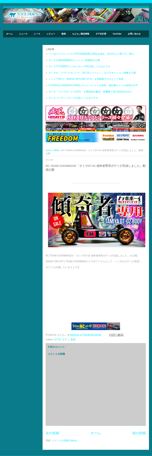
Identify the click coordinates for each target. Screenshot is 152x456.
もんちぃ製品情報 (80, 34)
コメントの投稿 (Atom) (64, 440)
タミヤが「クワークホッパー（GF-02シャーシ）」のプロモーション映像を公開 (92, 72)
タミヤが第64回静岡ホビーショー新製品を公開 (74, 60)
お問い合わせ (134, 34)
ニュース (23, 34)
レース (37, 34)
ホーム (9, 34)
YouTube (117, 34)
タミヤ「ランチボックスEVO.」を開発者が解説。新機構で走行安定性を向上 (90, 91)
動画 (64, 34)
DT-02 (57, 339)
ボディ (65, 339)
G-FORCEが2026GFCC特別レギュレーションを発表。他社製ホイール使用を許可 (93, 85)
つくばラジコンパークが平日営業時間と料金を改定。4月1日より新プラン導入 (91, 54)
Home (49, 150)
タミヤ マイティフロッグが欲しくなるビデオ (73, 98)
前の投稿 (139, 433)
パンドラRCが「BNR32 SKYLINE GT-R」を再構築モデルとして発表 (86, 79)
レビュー (51, 34)
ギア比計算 (101, 34)
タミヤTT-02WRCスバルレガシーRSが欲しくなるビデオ (79, 66)
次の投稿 (52, 433)
